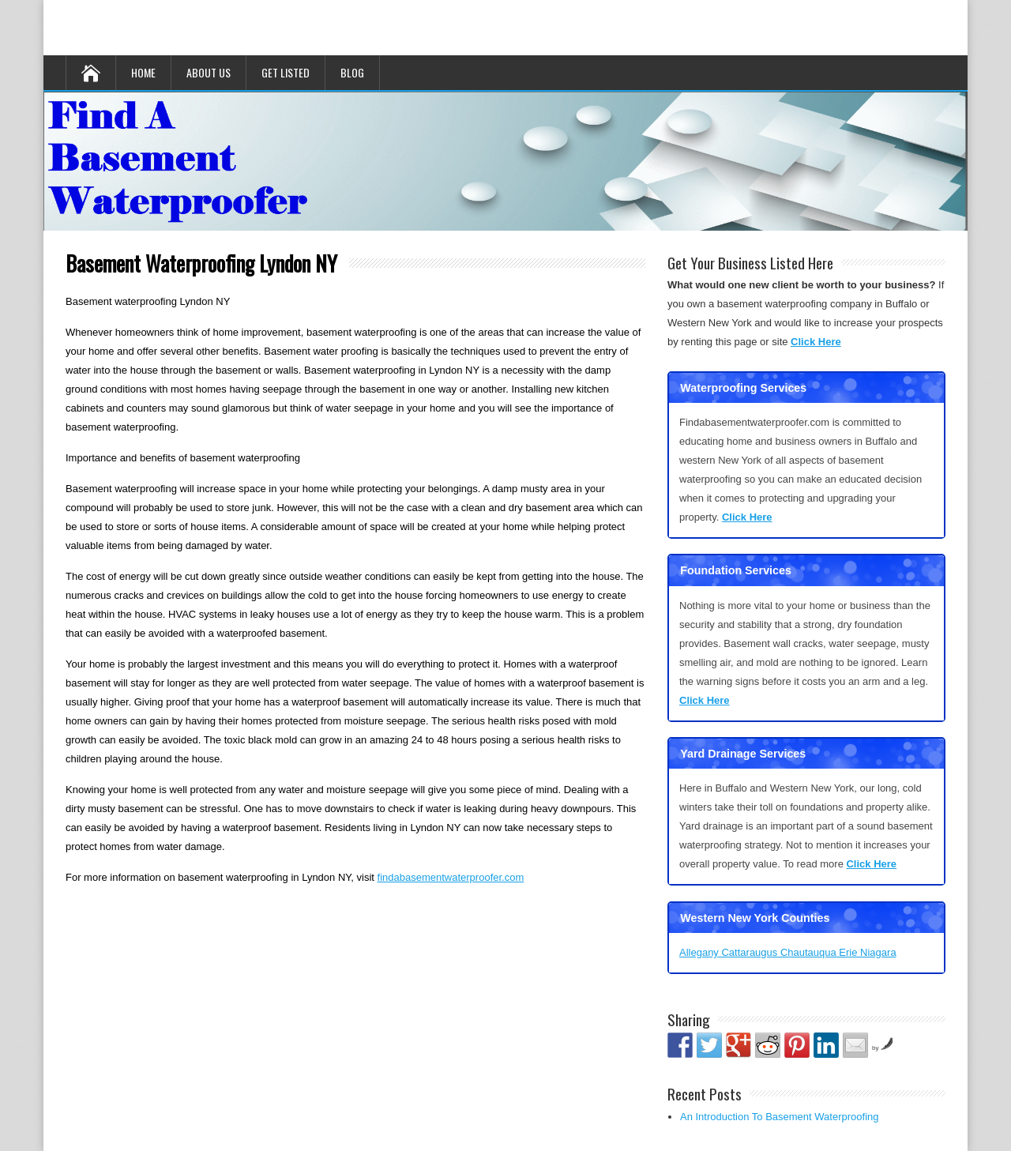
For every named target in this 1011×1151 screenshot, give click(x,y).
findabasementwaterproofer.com (451, 877)
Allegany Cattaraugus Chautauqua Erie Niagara (787, 952)
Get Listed (285, 72)
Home (143, 72)
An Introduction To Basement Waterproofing (779, 1117)
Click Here (816, 342)
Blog (352, 72)
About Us (208, 72)
